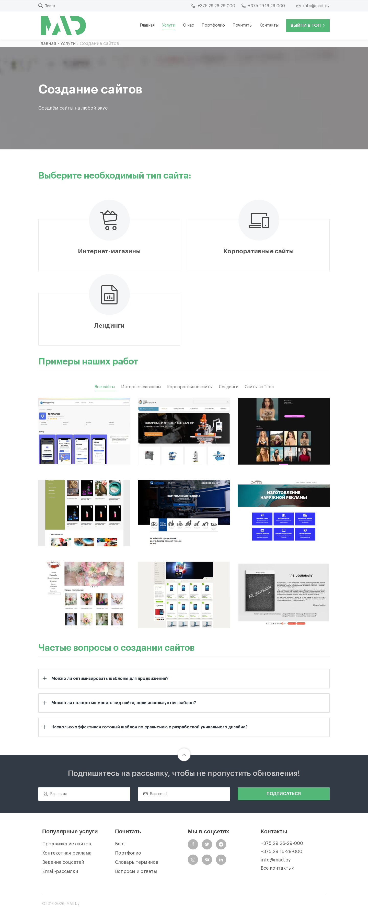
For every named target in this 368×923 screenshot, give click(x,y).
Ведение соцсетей (63, 862)
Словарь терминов (136, 862)
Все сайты (105, 387)
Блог (120, 844)
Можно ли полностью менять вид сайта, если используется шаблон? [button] (123, 703)
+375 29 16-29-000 (281, 851)
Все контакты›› (278, 868)
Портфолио (213, 25)
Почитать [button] (242, 25)
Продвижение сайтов (66, 844)
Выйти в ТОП (308, 25)
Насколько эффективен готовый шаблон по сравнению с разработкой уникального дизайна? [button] (149, 727)
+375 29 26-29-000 (282, 843)
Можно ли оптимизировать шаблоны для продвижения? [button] (109, 678)
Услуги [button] (168, 25)
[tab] (184, 678)
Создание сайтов (99, 43)
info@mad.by (276, 860)
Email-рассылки (60, 871)
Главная (147, 25)
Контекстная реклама (66, 853)
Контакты (269, 25)
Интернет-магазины (141, 387)
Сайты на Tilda (259, 387)
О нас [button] (188, 25)
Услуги (68, 43)
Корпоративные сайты (189, 387)
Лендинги (228, 387)
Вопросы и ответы (136, 871)
